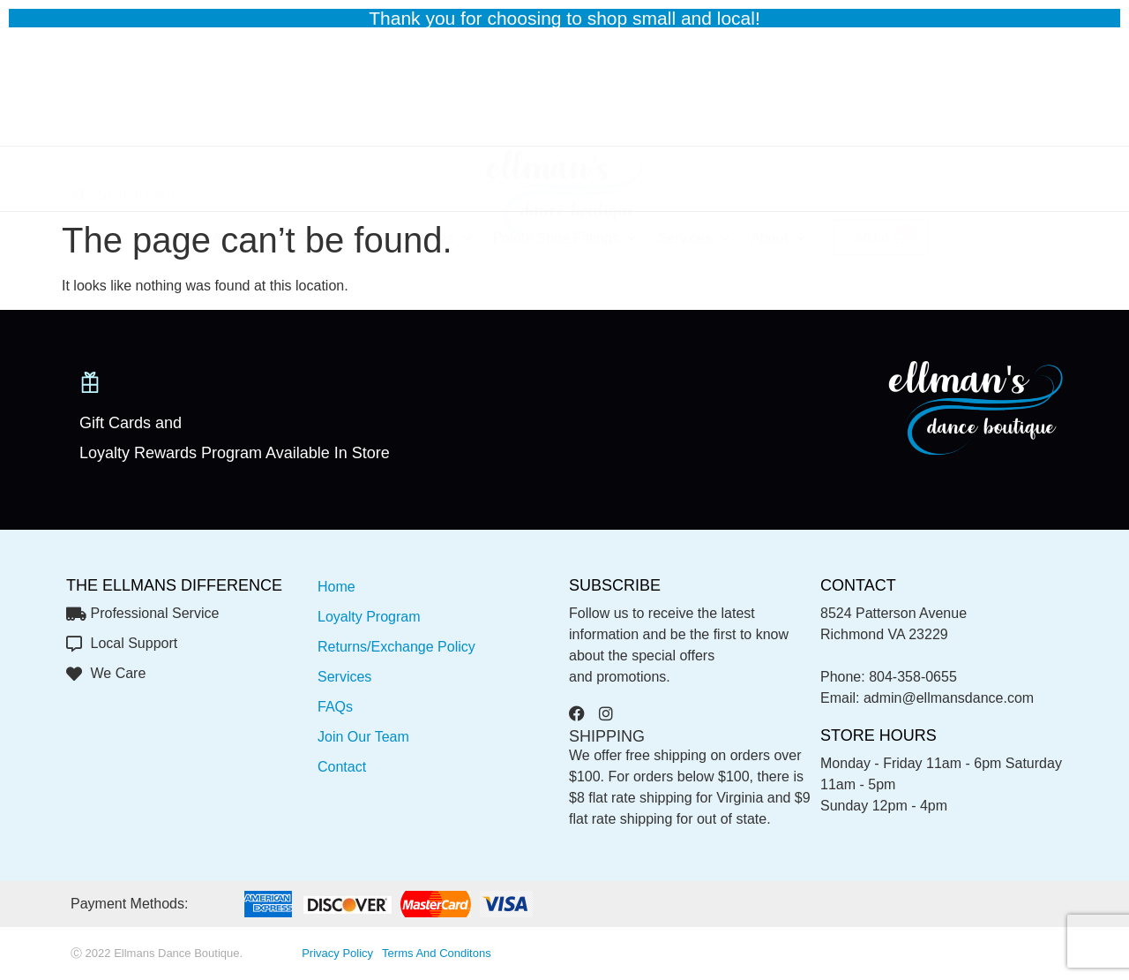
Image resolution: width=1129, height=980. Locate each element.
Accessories (424, 183)
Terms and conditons (436, 953)
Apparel (245, 183)
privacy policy (337, 953)
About (778, 183)
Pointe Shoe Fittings (565, 183)
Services (693, 183)
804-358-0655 (913, 676)
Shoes (327, 183)
